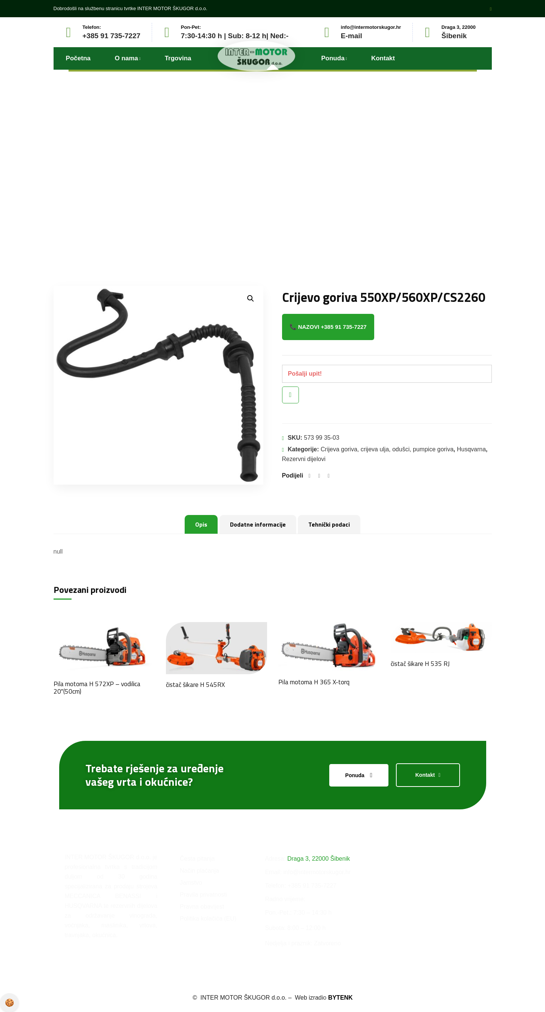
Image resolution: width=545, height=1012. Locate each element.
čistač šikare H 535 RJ (420, 664)
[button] (250, 298)
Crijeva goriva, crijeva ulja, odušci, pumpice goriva (387, 449)
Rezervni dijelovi (304, 459)
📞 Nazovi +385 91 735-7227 (328, 327)
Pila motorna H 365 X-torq (313, 682)
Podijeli (292, 475)
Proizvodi (235, 193)
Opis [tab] (201, 524)
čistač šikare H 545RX (195, 685)
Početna (197, 193)
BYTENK (345, 997)
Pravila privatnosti (9, 1002)
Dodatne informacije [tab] (258, 524)
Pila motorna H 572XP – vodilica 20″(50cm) (97, 687)
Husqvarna (471, 449)
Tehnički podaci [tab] (329, 524)
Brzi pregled (290, 395)
